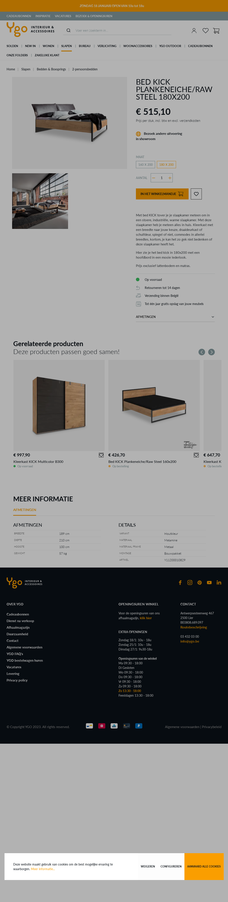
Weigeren (148, 866)
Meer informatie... (43, 869)
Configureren (171, 866)
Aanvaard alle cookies (204, 866)
